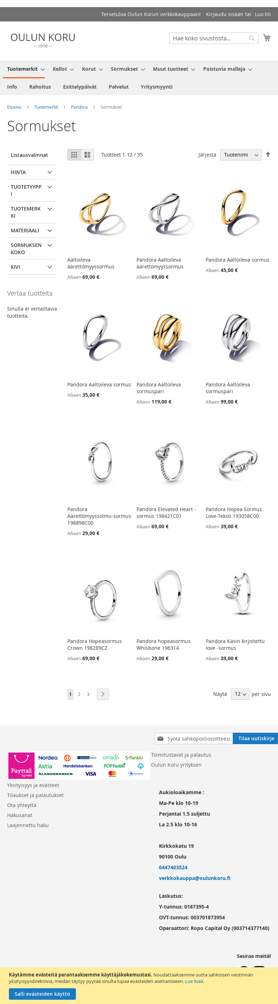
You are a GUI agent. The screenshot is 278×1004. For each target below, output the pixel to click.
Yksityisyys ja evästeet (33, 785)
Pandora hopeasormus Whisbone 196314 (164, 644)
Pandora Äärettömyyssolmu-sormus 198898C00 (99, 516)
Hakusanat (19, 815)
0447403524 (173, 867)
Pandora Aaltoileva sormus (237, 259)
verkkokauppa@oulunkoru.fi (195, 878)
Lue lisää (194, 981)
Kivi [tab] (15, 266)
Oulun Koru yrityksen (176, 764)
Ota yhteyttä (21, 805)
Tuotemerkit (46, 107)
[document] (140, 985)
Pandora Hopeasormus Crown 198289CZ (94, 644)
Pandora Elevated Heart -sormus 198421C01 (166, 512)
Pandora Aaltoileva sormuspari (159, 388)
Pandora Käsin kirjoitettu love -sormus (235, 644)
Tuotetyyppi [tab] (26, 190)
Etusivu (14, 107)
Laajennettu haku (28, 825)
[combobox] (213, 38)
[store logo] (42, 40)
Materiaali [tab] (25, 230)
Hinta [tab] (18, 172)
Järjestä (207, 154)
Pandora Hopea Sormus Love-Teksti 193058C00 (234, 512)
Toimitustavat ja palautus (181, 754)
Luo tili (263, 14)
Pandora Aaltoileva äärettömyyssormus (160, 263)
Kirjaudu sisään (224, 14)
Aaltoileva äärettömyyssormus (90, 263)
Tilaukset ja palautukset (35, 795)
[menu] (139, 77)
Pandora (79, 107)
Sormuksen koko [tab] (26, 249)
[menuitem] (24, 69)
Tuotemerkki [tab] (26, 212)
